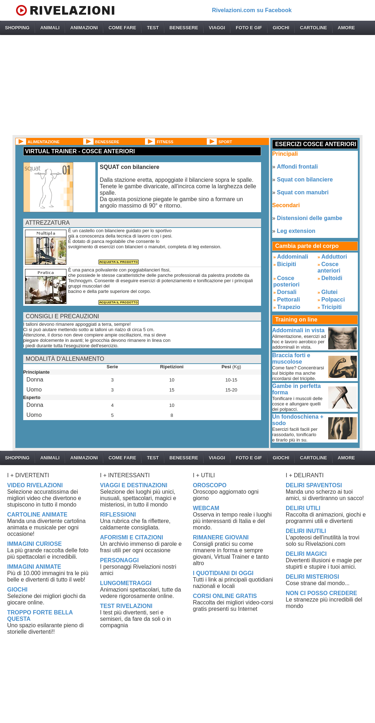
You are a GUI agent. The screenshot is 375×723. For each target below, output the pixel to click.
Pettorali (288, 299)
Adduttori (334, 257)
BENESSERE (184, 27)
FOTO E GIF (249, 27)
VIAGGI (217, 27)
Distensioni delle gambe (309, 218)
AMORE (346, 27)
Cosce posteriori (286, 281)
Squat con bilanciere (304, 179)
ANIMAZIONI (84, 27)
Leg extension (296, 231)
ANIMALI (50, 27)
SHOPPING (17, 27)
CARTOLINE (313, 27)
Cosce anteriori (329, 267)
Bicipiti (286, 264)
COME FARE (122, 27)
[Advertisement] (187, 85)
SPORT (225, 142)
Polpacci (333, 299)
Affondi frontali (297, 167)
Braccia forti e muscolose (291, 358)
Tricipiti (331, 307)
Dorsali (286, 292)
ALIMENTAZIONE (44, 142)
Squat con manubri (303, 192)
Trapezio (288, 307)
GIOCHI (281, 27)
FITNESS (165, 142)
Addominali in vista (298, 330)
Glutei (329, 292)
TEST (153, 27)
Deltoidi (331, 278)
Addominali (292, 257)
